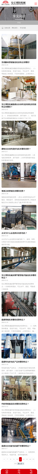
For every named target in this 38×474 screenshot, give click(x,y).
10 (17, 459)
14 (30, 459)
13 (27, 459)
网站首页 (15, 28)
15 (33, 459)
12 (23, 459)
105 (15, 463)
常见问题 (23, 28)
